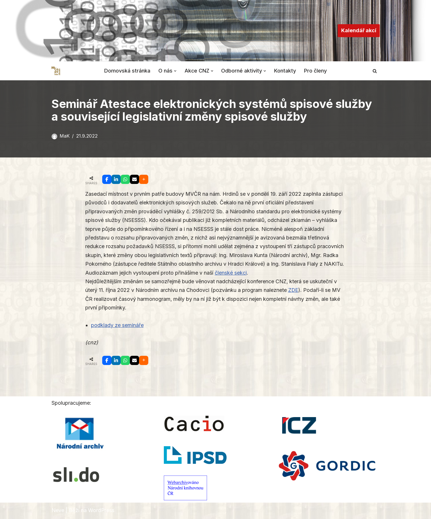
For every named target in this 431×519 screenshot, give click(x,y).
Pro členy (315, 71)
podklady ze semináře (117, 326)
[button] (175, 70)
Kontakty (285, 71)
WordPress (101, 511)
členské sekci (231, 273)
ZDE (293, 291)
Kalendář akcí (358, 30)
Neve (58, 511)
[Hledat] (375, 71)
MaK (65, 136)
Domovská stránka (127, 71)
